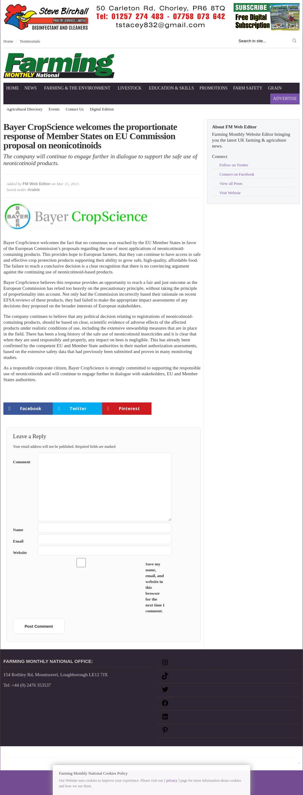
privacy (171, 780)
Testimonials (30, 41)
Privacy (67, 753)
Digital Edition (102, 109)
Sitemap (24, 753)
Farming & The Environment (77, 88)
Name (23, 530)
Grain (275, 88)
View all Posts (230, 183)
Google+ (130, 753)
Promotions (213, 88)
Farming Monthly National (273, 753)
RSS (145, 753)
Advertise (285, 98)
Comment (23, 460)
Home (8, 41)
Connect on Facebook (236, 174)
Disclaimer (45, 753)
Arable (33, 189)
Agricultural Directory (24, 109)
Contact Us (75, 109)
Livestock (130, 88)
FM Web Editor (37, 183)
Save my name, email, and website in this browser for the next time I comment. (155, 587)
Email (23, 541)
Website (20, 552)
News (30, 88)
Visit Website (230, 192)
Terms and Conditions (98, 753)
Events (54, 109)
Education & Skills (171, 88)
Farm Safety (247, 88)
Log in (293, 762)
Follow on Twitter (233, 165)
